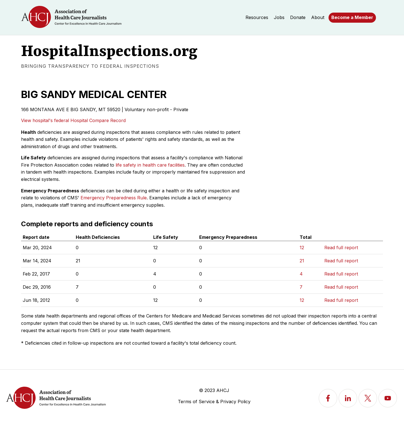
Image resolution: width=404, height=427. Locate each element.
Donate (298, 17)
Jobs (279, 17)
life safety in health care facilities (150, 165)
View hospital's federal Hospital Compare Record (73, 120)
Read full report (341, 247)
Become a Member (352, 17)
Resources (256, 17)
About (317, 17)
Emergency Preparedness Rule (114, 197)
